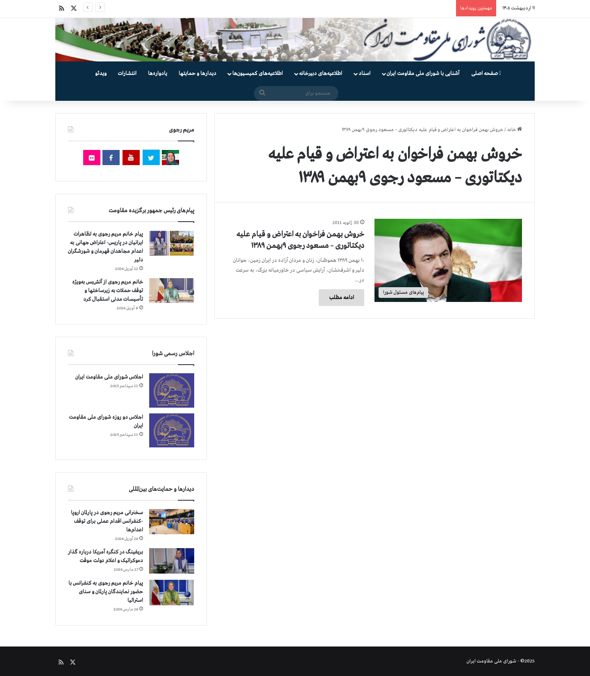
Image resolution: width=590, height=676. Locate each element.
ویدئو (101, 73)
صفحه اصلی (486, 73)
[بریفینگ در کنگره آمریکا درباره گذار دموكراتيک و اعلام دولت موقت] (171, 561)
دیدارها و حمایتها (197, 73)
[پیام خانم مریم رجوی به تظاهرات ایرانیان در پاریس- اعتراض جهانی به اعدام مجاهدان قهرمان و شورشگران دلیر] (171, 242)
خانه (514, 130)
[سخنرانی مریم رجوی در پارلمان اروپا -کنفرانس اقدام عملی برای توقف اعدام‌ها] (171, 522)
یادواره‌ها (157, 73)
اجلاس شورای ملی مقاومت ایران (109, 377)
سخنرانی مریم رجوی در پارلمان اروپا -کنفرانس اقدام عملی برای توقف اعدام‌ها (107, 521)
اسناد (364, 73)
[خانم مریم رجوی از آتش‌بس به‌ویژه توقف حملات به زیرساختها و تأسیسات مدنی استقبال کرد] (171, 290)
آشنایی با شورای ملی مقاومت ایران (423, 73)
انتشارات (127, 73)
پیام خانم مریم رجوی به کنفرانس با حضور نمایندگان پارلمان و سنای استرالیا (105, 592)
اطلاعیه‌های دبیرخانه (320, 73)
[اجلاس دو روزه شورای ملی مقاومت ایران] (171, 430)
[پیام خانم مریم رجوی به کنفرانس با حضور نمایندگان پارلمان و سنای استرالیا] (171, 592)
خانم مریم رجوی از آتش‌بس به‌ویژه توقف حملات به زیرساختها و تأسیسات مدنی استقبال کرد (107, 291)
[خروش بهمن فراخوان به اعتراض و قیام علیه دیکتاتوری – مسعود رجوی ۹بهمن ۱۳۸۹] (448, 260)
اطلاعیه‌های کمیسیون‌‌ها (257, 73)
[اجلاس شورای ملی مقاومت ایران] (171, 390)
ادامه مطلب (341, 297)
